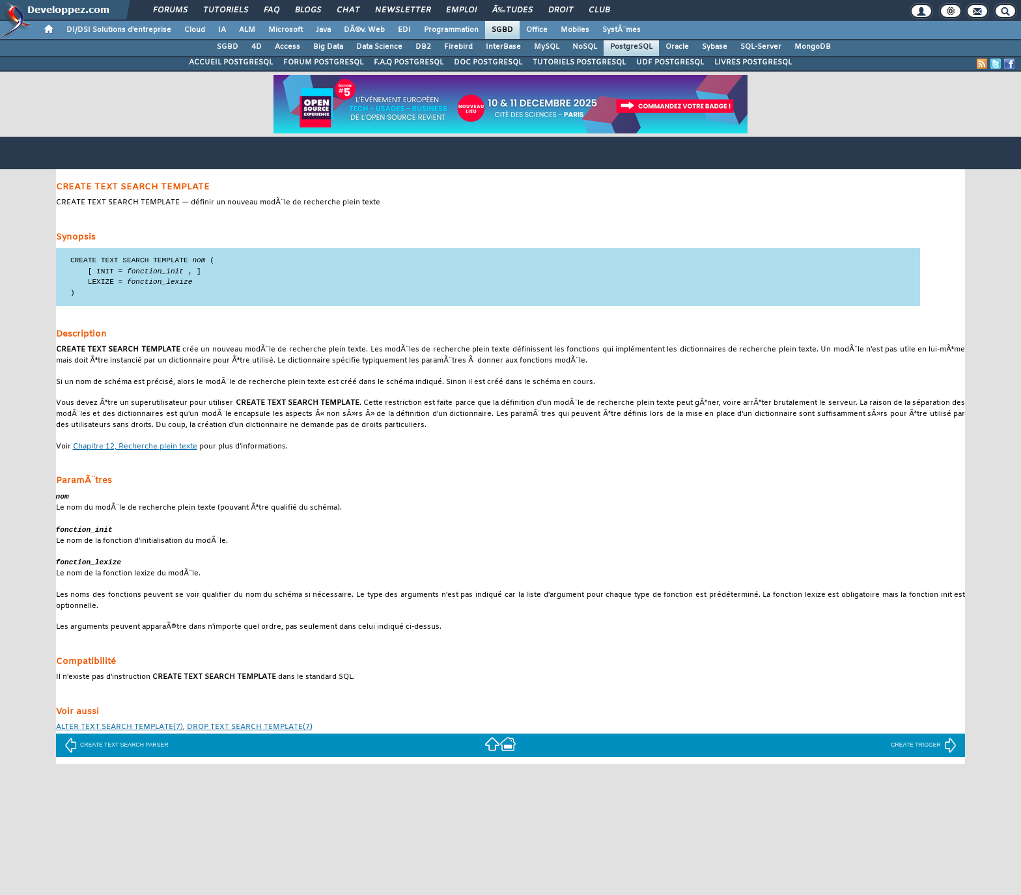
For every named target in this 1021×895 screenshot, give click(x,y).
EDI (404, 29)
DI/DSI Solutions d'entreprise (118, 29)
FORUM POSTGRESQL (323, 62)
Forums (170, 10)
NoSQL (584, 46)
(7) (119, 731)
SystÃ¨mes (621, 29)
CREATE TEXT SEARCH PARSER (116, 748)
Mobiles (575, 29)
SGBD (502, 29)
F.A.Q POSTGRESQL (408, 62)
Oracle (677, 46)
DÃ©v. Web (364, 29)
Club (599, 10)
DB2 (423, 46)
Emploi (461, 10)
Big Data (328, 46)
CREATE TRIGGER (924, 748)
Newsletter (403, 10)
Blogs (308, 10)
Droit (560, 10)
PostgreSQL (631, 46)
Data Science (379, 46)
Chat (348, 10)
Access (287, 46)
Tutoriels (225, 10)
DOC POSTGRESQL (488, 62)
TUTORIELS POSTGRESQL (579, 62)
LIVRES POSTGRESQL (753, 62)
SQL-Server (760, 46)
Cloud (194, 29)
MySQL (546, 46)
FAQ (271, 10)
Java (323, 29)
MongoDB (812, 46)
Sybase (714, 46)
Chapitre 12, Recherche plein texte (135, 449)
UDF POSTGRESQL (670, 62)
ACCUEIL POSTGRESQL (231, 62)
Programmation (451, 29)
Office (537, 29)
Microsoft (285, 29)
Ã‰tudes (512, 10)
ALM (247, 29)
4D (256, 46)
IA (222, 29)
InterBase (503, 46)
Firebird (458, 46)
